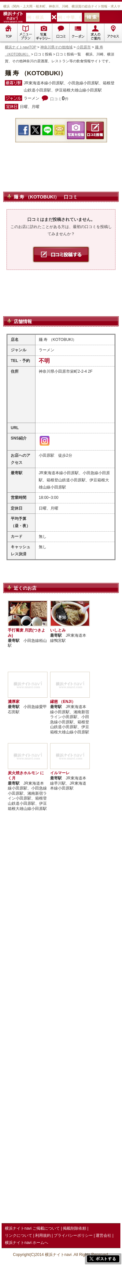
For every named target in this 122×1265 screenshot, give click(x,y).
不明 (44, 361)
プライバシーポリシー (73, 1235)
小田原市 (83, 47)
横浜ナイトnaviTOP (20, 47)
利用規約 (43, 1235)
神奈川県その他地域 (56, 47)
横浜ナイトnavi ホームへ (26, 1242)
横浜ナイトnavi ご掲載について (32, 1228)
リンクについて (18, 1235)
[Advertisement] (61, 174)
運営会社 (103, 1235)
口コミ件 (59, 99)
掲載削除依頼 (74, 1228)
